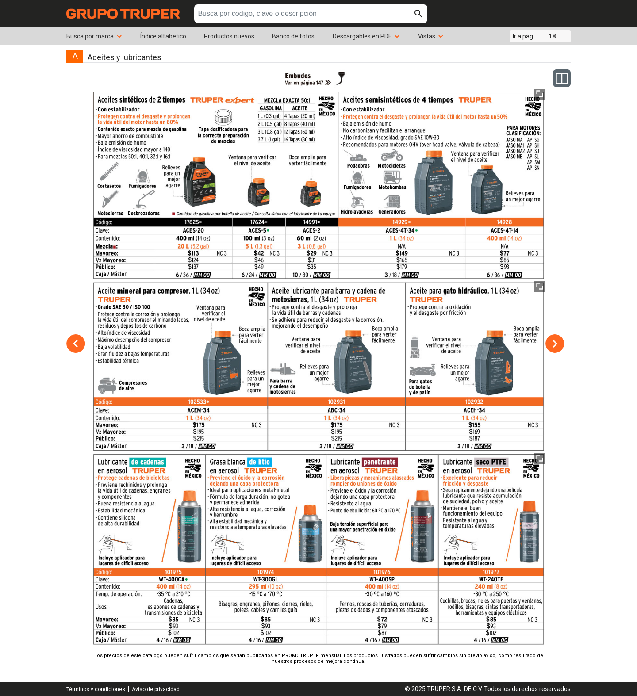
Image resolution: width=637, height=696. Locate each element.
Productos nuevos (229, 36)
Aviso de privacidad (156, 689)
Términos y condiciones (95, 689)
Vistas (431, 36)
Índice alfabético (163, 36)
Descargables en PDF (366, 36)
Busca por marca (94, 36)
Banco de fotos (293, 36)
